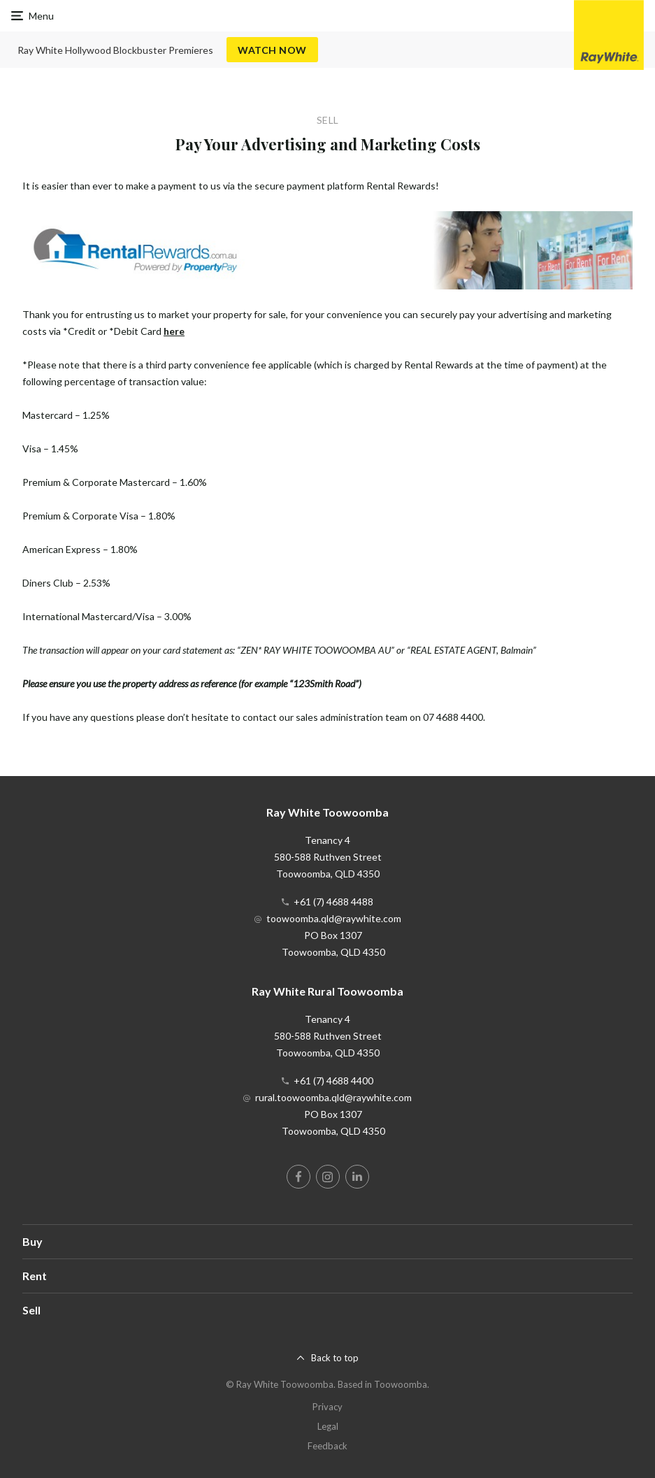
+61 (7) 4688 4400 (333, 1080)
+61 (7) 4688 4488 (333, 901)
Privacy (327, 1406)
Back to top (335, 1357)
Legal (327, 1426)
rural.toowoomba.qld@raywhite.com (333, 1097)
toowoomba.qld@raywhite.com (333, 918)
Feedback (327, 1445)
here (174, 331)
